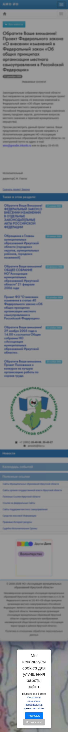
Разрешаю (34, 715)
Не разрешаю (34, 722)
